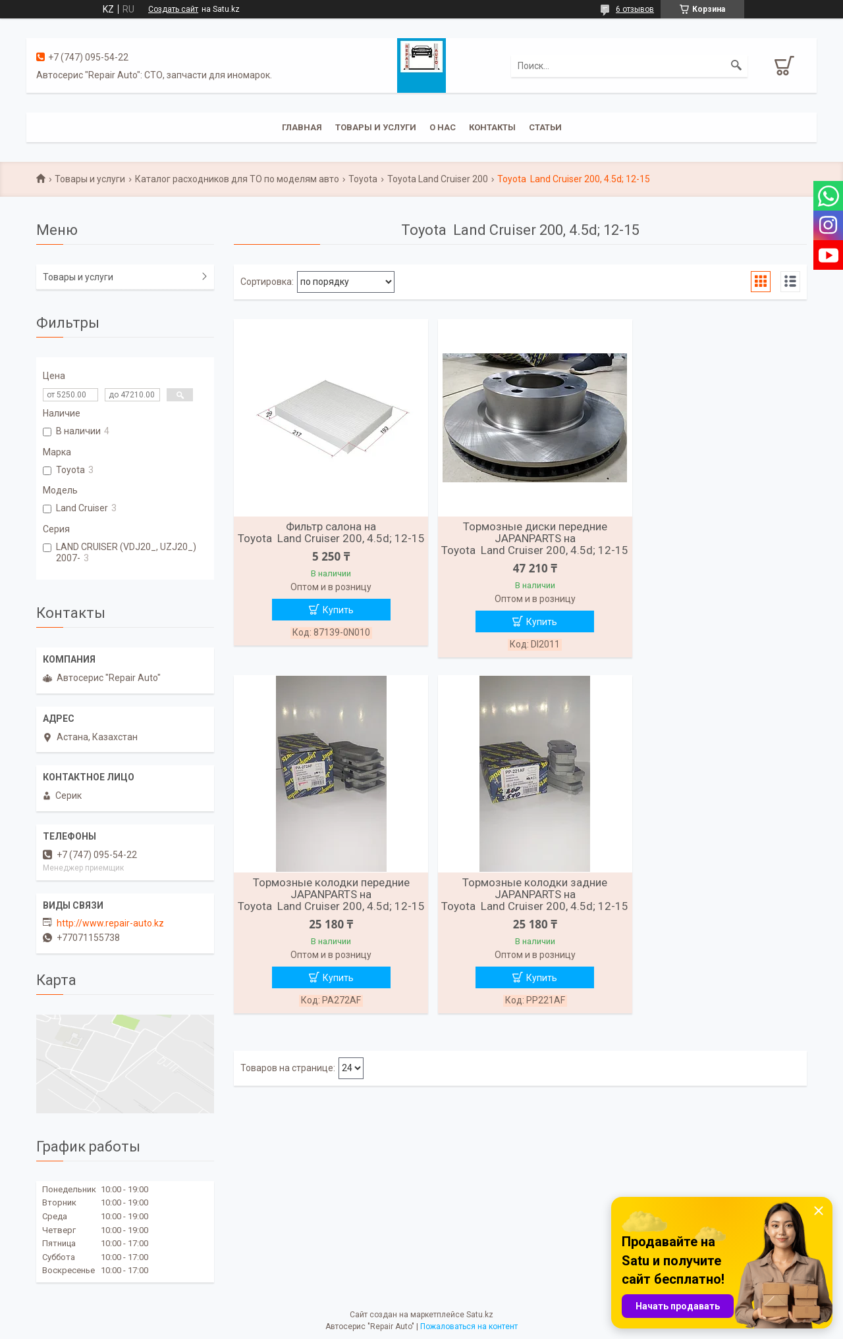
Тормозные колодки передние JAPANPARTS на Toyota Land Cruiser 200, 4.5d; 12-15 (715, 544)
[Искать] (736, 65)
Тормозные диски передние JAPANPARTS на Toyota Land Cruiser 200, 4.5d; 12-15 (520, 544)
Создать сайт (173, 9)
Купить (332, 622)
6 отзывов (635, 9)
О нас (442, 127)
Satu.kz (479, 1314)
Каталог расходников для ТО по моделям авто (237, 179)
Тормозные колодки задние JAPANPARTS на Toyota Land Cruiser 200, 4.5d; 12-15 (326, 914)
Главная (302, 127)
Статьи (545, 127)
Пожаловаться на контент (469, 1326)
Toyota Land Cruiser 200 (437, 179)
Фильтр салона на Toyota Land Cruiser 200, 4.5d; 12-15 (326, 538)
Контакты (492, 127)
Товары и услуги (375, 127)
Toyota (362, 179)
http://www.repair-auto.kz (110, 923)
